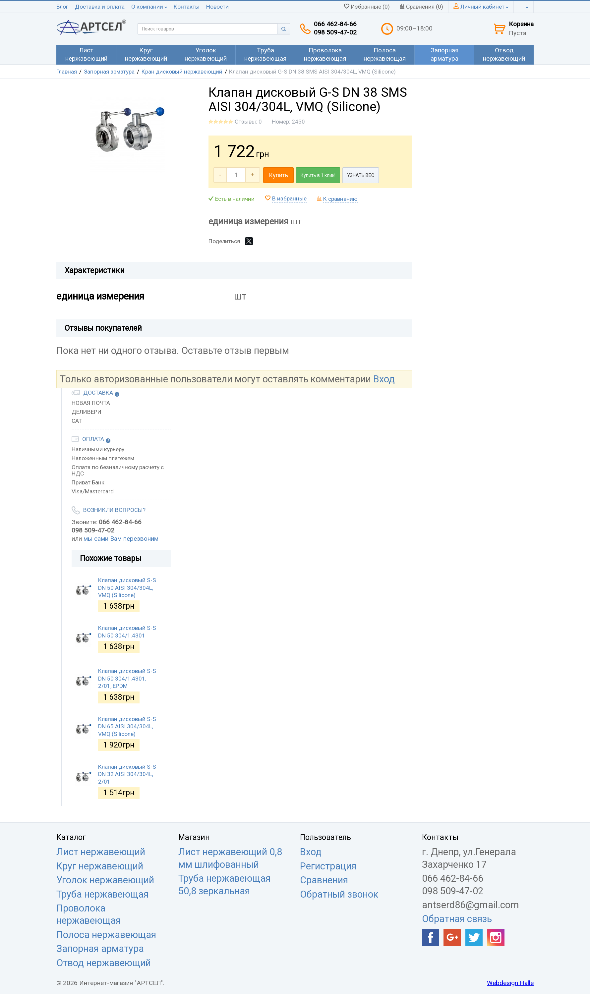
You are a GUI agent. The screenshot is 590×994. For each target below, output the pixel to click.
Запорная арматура (109, 71)
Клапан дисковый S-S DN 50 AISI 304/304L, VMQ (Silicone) (127, 587)
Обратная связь (457, 918)
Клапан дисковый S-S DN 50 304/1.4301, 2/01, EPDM (127, 678)
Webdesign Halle (510, 983)
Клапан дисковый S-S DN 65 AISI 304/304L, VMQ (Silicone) (127, 726)
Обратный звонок (339, 894)
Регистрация (328, 866)
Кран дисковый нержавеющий (182, 71)
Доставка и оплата (100, 6)
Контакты (187, 6)
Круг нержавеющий (99, 866)
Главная (66, 71)
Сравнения (324, 880)
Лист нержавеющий (100, 851)
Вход (384, 379)
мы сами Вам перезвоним (121, 538)
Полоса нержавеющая (106, 934)
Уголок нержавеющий (105, 880)
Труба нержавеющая (102, 894)
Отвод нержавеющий (103, 962)
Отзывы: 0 (248, 121)
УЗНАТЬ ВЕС (360, 175)
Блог (62, 6)
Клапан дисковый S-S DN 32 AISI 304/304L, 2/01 (127, 774)
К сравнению (340, 198)
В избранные (289, 198)
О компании (149, 6)
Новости (217, 6)
